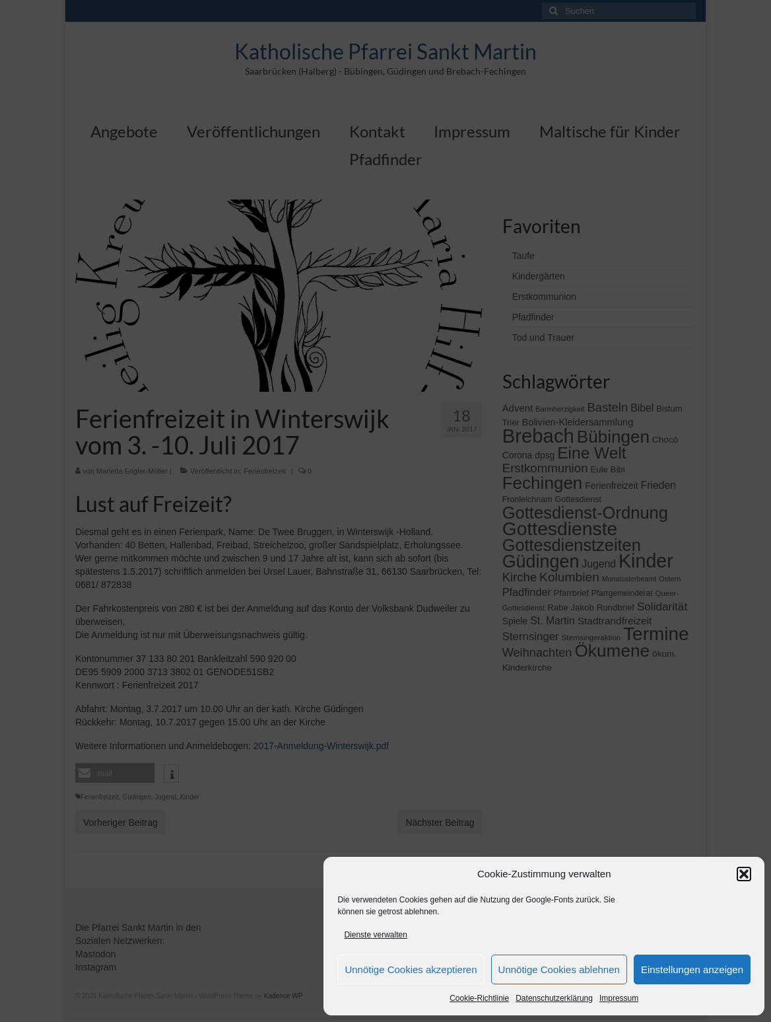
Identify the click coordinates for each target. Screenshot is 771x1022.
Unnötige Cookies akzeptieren (411, 969)
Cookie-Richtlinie (479, 998)
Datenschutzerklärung (554, 998)
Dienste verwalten (375, 934)
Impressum (618, 998)
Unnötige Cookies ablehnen (559, 969)
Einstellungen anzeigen (692, 969)
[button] (744, 874)
